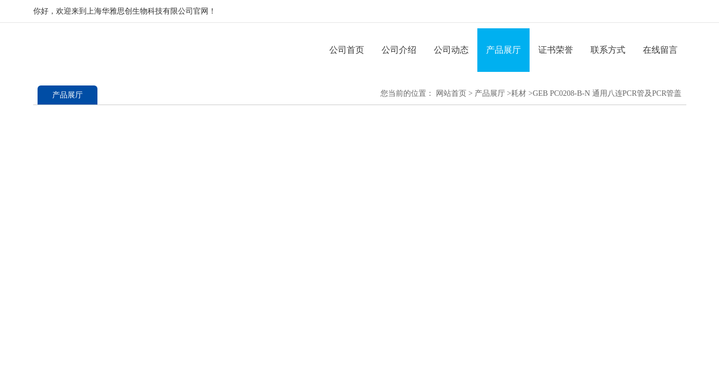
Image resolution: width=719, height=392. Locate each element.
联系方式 (608, 49)
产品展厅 (503, 49)
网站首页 (451, 93)
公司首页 (346, 49)
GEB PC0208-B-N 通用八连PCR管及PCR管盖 (607, 93)
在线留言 (660, 49)
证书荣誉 (555, 49)
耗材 (518, 93)
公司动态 (451, 49)
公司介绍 (399, 49)
